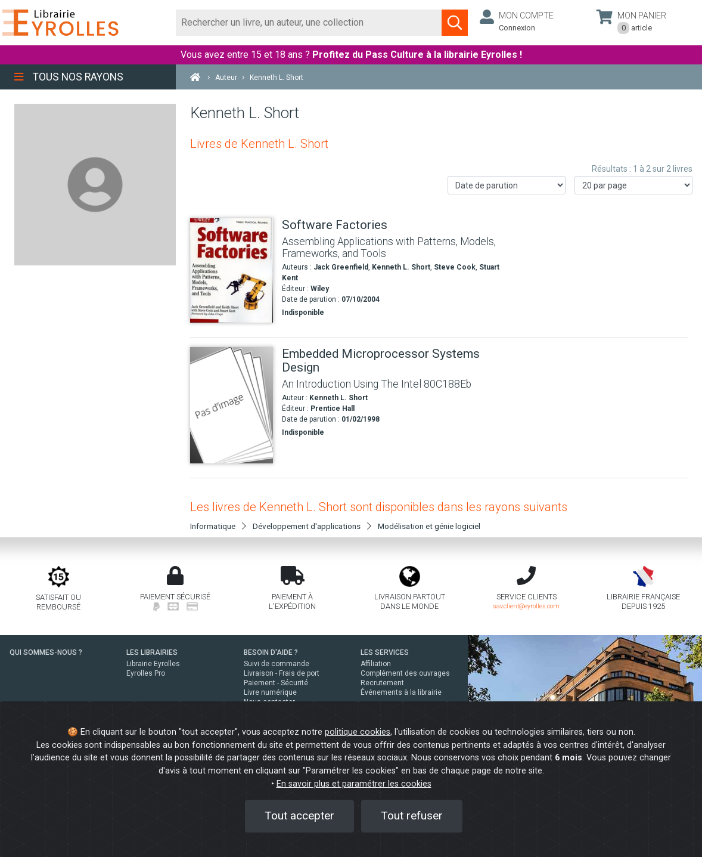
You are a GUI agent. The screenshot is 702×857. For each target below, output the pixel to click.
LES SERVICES (385, 652)
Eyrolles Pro (145, 673)
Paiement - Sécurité (276, 683)
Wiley (319, 288)
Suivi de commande (276, 664)
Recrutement (382, 683)
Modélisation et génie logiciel (429, 526)
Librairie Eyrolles (153, 664)
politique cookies (357, 732)
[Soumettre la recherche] (455, 23)
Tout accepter (299, 815)
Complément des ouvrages (405, 673)
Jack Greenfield (340, 267)
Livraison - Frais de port (281, 673)
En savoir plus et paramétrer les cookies (354, 784)
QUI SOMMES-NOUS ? (46, 652)
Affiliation (376, 664)
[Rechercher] (309, 23)
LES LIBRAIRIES (152, 652)
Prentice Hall (332, 408)
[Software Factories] (231, 270)
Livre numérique (270, 692)
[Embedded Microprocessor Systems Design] (231, 405)
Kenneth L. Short (401, 267)
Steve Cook (455, 267)
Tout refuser (412, 815)
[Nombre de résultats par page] (633, 185)
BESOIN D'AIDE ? (271, 652)
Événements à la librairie (401, 692)
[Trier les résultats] (507, 185)
